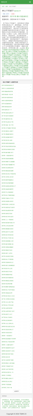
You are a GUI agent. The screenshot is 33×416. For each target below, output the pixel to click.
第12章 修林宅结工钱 (7, 119)
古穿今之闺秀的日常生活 (14, 407)
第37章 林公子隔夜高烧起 (8, 195)
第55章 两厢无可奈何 (7, 250)
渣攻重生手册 (19, 404)
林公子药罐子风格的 (21, 67)
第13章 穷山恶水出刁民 (7, 122)
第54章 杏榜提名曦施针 (7, 247)
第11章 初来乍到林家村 (7, 115)
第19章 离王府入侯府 (7, 140)
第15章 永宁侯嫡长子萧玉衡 (9, 128)
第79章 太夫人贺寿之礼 (7, 323)
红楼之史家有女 (13, 406)
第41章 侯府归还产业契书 (8, 207)
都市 (7, 6)
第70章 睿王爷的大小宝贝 (8, 296)
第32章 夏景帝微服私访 (7, 180)
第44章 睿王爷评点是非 (7, 216)
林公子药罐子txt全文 (9, 74)
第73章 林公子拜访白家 (7, 305)
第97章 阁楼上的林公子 (7, 378)
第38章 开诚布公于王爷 (7, 198)
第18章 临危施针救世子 (7, 137)
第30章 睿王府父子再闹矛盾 (9, 173)
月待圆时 (4, 407)
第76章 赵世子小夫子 (7, 314)
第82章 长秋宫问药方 (7, 332)
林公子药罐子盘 (14, 57)
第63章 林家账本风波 (7, 274)
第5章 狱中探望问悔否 (7, 97)
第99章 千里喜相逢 (6, 384)
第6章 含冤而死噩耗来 (7, 100)
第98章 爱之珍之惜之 (7, 381)
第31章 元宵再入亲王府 (7, 177)
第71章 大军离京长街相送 (8, 299)
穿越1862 (23, 407)
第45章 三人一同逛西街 (7, 219)
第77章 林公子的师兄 (7, 317)
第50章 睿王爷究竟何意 (7, 235)
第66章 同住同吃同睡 (7, 283)
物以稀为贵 (26, 404)
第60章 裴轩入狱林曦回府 (8, 265)
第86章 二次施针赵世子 (7, 344)
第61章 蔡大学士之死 (7, 268)
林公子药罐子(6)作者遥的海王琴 (15, 49)
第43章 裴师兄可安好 (7, 213)
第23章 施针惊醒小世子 (7, 152)
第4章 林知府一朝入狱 (7, 94)
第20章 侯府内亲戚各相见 (8, 143)
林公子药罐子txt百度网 (18, 66)
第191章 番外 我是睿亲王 (19, 16)
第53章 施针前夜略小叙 (7, 244)
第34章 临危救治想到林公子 (9, 186)
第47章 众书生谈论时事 (7, 225)
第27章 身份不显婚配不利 (8, 164)
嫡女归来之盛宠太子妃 (23, 406)
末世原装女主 (5, 399)
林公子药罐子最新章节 (13, 71)
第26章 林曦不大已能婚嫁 (8, 161)
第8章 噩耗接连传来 (7, 106)
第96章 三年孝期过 (6, 375)
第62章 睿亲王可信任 (7, 271)
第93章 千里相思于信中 (7, 366)
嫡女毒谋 (13, 403)
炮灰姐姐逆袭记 (18, 401)
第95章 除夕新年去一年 (7, 372)
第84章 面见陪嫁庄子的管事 (9, 338)
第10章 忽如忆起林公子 (7, 112)
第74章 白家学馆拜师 (7, 308)
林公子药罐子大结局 (11, 55)
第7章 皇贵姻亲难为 (7, 103)
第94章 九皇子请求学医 (7, 369)
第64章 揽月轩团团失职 (7, 277)
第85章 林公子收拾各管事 (8, 341)
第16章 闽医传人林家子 (7, 131)
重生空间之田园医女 (15, 399)
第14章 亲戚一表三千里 (7, 125)
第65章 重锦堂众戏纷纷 (7, 280)
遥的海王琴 (17, 11)
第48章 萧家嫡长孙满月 (7, 228)
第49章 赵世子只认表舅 (7, 232)
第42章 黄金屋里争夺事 (7, 210)
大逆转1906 (5, 406)
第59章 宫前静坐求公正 (7, 262)
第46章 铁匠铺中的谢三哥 (8, 222)
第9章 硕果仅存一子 (7, 109)
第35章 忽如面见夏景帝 (7, 189)
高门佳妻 (7, 403)
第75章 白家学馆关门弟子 (8, 311)
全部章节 (16, 391)
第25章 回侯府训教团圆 (7, 158)
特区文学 (4, 2)
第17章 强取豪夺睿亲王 (7, 134)
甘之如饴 (19, 403)
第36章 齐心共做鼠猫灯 (7, 192)
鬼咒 (12, 401)
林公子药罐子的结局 (21, 73)
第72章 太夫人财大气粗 (7, 302)
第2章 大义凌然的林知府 (8, 88)
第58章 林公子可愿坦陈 (7, 259)
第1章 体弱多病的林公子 (8, 85)
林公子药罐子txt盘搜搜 (10, 69)
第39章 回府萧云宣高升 (7, 201)
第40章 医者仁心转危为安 (8, 204)
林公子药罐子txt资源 (16, 51)
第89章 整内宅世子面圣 (7, 354)
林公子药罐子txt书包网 (12, 64)
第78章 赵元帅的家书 (7, 320)
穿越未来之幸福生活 (9, 404)
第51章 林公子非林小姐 (7, 238)
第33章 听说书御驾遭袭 (7, 183)
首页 (3, 6)
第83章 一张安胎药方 (7, 335)
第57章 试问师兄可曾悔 (7, 256)
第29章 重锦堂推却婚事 (7, 170)
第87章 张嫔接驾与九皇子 (8, 348)
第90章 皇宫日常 (6, 357)
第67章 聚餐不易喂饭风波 (8, 286)
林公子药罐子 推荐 (12, 62)
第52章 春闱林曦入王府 (7, 241)
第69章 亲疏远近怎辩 (7, 293)
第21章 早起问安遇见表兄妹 (9, 146)
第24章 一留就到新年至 (7, 155)
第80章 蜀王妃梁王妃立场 (8, 326)
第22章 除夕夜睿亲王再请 (8, 149)
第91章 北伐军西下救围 (7, 360)
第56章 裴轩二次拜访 (7, 253)
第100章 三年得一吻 (7, 387)
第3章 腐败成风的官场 (7, 91)
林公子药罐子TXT (15, 59)
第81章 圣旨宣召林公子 (7, 329)
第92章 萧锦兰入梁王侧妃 (8, 363)
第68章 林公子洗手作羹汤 (8, 290)
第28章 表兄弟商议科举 (7, 167)
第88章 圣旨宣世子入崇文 (8, 351)
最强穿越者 (7, 401)
